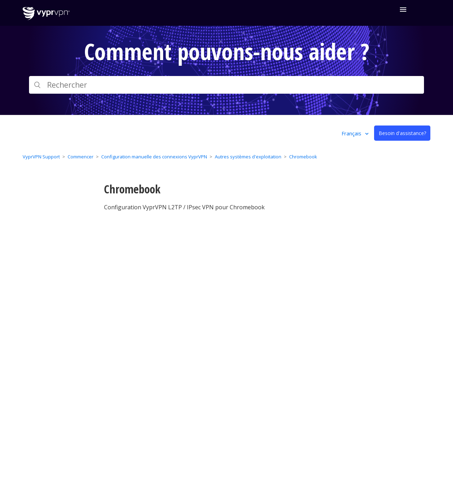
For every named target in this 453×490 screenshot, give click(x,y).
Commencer (80, 156)
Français (352, 133)
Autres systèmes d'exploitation (248, 156)
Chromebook (303, 156)
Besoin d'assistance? (402, 133)
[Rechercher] (226, 85)
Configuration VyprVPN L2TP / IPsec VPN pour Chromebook (184, 207)
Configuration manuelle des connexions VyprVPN (154, 156)
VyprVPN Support (41, 156)
